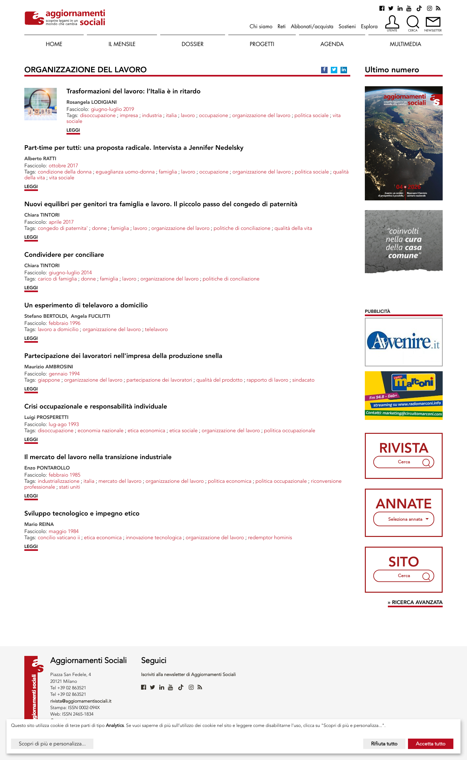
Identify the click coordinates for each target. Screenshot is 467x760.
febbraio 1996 (64, 323)
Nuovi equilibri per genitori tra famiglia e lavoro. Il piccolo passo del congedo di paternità (160, 204)
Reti (282, 26)
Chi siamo (261, 26)
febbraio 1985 (64, 475)
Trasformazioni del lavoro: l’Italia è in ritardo (133, 91)
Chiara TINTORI (42, 215)
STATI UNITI (69, 487)
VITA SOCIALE (61, 177)
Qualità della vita (293, 228)
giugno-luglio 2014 (70, 272)
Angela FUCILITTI (90, 316)
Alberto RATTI (40, 158)
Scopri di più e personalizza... (52, 744)
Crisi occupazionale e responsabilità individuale (95, 406)
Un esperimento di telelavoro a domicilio (86, 305)
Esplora (369, 26)
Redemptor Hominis (270, 537)
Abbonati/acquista (312, 26)
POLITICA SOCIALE (311, 115)
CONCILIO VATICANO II (59, 537)
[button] (392, 24)
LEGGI (73, 130)
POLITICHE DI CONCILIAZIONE (242, 228)
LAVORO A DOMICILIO (58, 329)
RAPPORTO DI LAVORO (267, 380)
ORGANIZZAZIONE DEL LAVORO (261, 115)
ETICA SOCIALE (183, 430)
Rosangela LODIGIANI (91, 102)
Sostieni (347, 26)
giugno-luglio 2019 (112, 109)
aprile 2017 (61, 222)
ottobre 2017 (63, 165)
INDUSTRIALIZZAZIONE (58, 481)
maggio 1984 (63, 531)
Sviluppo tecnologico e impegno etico (81, 513)
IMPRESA (129, 115)
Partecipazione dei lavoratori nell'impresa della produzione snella (123, 356)
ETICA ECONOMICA (146, 430)
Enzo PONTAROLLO (47, 468)
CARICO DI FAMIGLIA (57, 279)
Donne (99, 228)
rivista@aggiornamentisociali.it (80, 701)
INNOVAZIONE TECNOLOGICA (154, 537)
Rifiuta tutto (384, 744)
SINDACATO (303, 380)
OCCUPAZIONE (213, 115)
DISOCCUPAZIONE (97, 115)
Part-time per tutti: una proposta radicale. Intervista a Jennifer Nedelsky (134, 148)
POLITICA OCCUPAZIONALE (289, 430)
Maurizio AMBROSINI (48, 367)
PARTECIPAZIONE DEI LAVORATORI (159, 380)
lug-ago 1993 (64, 424)
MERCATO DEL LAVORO (120, 481)
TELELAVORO (156, 329)
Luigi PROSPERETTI (46, 417)
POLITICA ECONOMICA (229, 481)
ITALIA (171, 115)
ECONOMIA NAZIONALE (101, 430)
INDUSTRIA (152, 115)
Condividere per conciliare (64, 255)
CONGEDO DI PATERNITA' (63, 228)
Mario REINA (39, 524)
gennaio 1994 (64, 374)
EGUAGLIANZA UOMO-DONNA (125, 172)
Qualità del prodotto (219, 380)
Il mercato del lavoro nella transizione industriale (98, 457)
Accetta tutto (431, 744)
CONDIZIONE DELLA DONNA (64, 172)
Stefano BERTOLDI (45, 316)
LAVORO (188, 115)
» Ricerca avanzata (415, 603)
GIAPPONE (49, 380)
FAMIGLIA (168, 172)
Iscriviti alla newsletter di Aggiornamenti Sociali (188, 674)
